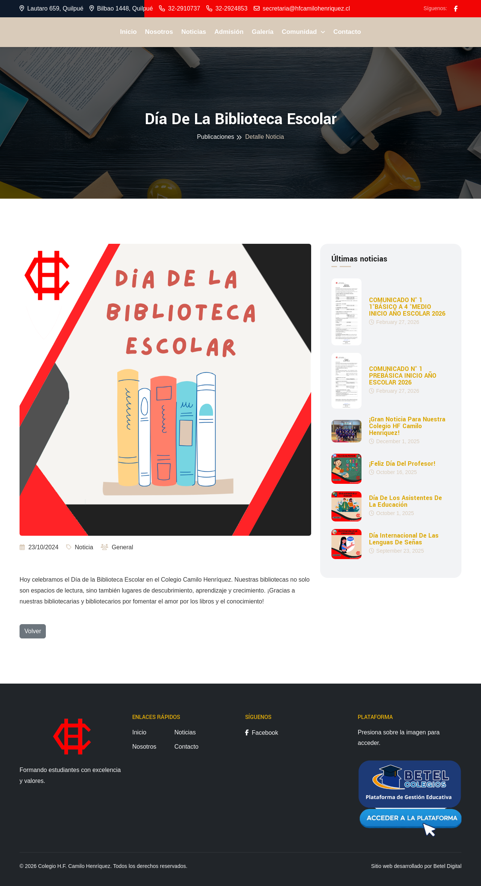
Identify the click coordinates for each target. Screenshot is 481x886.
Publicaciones (215, 137)
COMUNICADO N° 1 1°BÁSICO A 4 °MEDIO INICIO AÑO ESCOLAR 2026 (407, 307)
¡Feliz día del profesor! (402, 463)
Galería (263, 31)
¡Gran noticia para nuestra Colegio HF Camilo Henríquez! (407, 426)
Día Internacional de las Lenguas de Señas (404, 539)
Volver (32, 631)
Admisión (229, 31)
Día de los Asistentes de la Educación (405, 501)
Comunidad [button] (300, 31)
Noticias (193, 31)
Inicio (128, 31)
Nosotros (159, 31)
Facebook (261, 732)
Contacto (347, 31)
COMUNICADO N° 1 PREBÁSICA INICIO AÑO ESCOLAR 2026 (402, 376)
